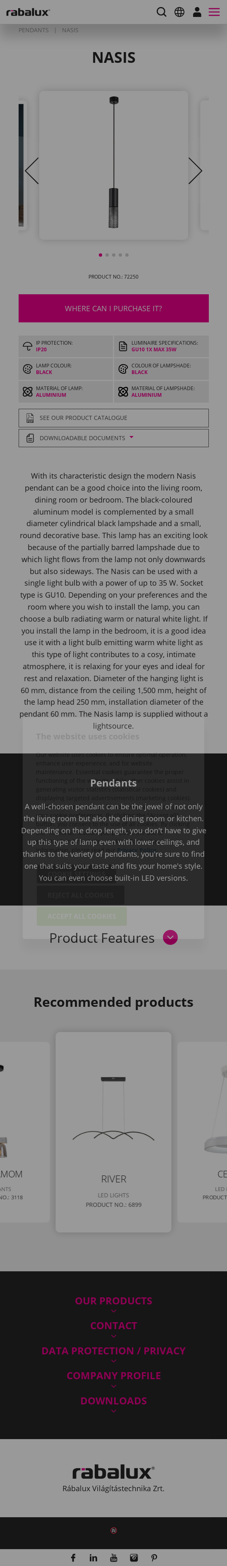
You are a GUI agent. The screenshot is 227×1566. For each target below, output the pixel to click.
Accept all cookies (82, 871)
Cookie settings (76, 829)
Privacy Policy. (137, 805)
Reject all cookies (81, 850)
